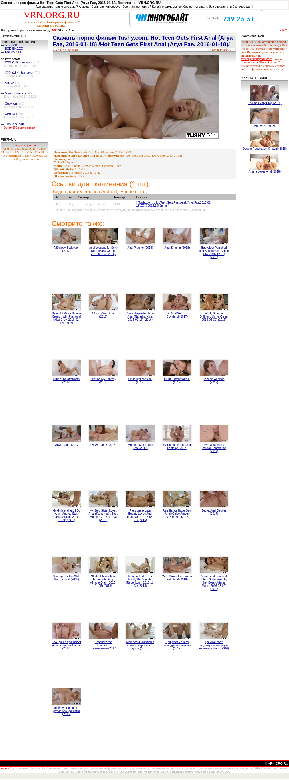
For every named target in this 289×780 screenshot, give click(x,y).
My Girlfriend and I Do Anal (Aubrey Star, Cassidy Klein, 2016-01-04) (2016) (66, 515)
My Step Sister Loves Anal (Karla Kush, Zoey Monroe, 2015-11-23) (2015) (103, 515)
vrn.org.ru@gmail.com (256, 59)
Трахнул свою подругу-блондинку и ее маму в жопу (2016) (214, 645)
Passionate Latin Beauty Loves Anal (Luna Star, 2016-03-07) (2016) (140, 515)
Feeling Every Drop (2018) (264, 103)
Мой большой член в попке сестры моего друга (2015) (140, 645)
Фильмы (11, 113)
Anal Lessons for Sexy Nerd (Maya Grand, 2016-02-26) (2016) (103, 251)
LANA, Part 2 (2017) (66, 444)
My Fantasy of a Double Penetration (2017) (214, 448)
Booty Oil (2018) (264, 125)
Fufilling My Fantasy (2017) (103, 381)
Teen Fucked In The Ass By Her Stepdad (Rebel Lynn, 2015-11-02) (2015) (140, 581)
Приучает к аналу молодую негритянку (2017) (177, 645)
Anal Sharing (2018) (177, 247)
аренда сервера (24, 145)
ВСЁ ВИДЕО (14, 48)
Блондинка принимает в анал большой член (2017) (66, 645)
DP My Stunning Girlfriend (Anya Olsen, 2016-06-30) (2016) (213, 316)
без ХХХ (11, 45)
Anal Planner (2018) (140, 247)
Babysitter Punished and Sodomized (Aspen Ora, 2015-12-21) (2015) (214, 252)
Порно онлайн (15, 124)
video (5, 768)
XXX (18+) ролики (18, 62)
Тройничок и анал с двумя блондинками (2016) (66, 711)
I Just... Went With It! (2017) (177, 381)
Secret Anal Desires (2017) (214, 512)
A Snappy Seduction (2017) (66, 249)
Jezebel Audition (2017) (214, 381)
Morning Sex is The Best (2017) (140, 446)
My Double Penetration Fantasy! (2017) (177, 446)
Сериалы (11, 103)
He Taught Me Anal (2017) (140, 381)
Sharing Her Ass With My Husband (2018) (66, 578)
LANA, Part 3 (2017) (103, 444)
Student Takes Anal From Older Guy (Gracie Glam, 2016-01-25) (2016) (103, 581)
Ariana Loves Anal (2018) (265, 171)
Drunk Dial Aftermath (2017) (66, 381)
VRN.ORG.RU (52, 15)
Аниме (9, 83)
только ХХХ (13, 52)
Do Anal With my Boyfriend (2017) (177, 315)
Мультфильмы (15, 93)
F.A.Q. (283, 30)
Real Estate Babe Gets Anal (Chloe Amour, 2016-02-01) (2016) (177, 513)
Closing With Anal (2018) (103, 315)
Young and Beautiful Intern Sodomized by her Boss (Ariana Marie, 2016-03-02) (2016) (214, 583)
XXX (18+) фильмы (19, 72)
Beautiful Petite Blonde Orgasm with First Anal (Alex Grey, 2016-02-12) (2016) (66, 318)
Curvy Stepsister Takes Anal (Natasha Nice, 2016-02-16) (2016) (140, 316)
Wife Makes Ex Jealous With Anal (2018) (177, 578)
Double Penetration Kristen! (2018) (265, 148)
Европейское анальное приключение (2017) (103, 645)
